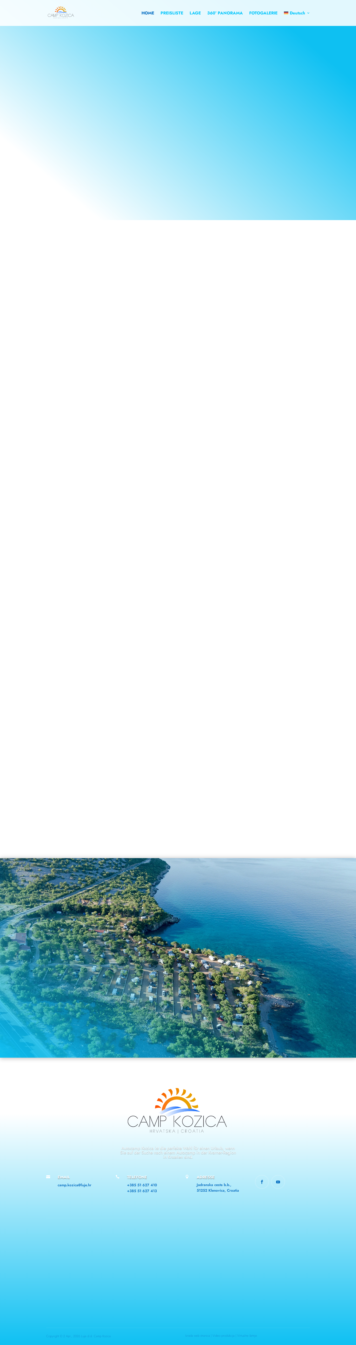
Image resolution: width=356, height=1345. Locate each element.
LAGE (195, 13)
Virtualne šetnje (247, 1335)
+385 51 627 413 (142, 1191)
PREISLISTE (172, 13)
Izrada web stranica (198, 1335)
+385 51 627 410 (142, 1185)
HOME (147, 13)
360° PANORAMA (225, 13)
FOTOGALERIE (263, 13)
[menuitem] (297, 18)
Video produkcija (224, 1335)
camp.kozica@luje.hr (74, 1185)
